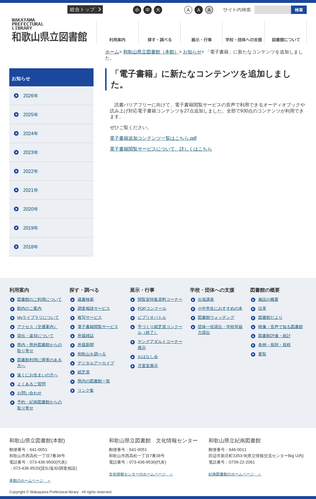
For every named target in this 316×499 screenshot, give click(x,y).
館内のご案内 (29, 308)
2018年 (30, 246)
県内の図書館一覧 (94, 381)
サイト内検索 (237, 9)
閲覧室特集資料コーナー (160, 299)
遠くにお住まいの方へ (37, 375)
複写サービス (90, 317)
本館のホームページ (26, 480)
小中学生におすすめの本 (220, 308)
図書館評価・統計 (274, 336)
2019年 (30, 228)
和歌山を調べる (92, 354)
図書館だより (270, 317)
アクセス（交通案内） (37, 327)
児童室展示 (148, 366)
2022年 (30, 171)
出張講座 (206, 299)
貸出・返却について (35, 336)
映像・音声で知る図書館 (280, 327)
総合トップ (82, 9)
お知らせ (192, 51)
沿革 (262, 308)
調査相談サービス (94, 308)
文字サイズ (120, 9)
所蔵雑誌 (86, 336)
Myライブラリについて (38, 317)
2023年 (30, 152)
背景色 (175, 9)
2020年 (30, 209)
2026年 (30, 95)
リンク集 (86, 390)
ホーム (112, 51)
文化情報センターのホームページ (137, 474)
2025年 (30, 114)
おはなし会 (148, 357)
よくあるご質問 (31, 384)
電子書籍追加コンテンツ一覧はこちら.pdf (153, 138)
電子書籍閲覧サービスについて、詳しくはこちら (161, 148)
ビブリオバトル (152, 317)
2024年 (30, 133)
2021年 (30, 190)
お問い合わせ (29, 393)
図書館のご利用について (39, 299)
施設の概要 (268, 299)
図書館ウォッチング (216, 317)
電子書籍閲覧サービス (98, 327)
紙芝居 (84, 372)
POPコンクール (152, 308)
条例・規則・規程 (274, 345)
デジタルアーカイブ (96, 363)
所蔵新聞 (86, 345)
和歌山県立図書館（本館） (51, 29)
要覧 (262, 354)
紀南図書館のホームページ (231, 474)
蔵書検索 (86, 299)
